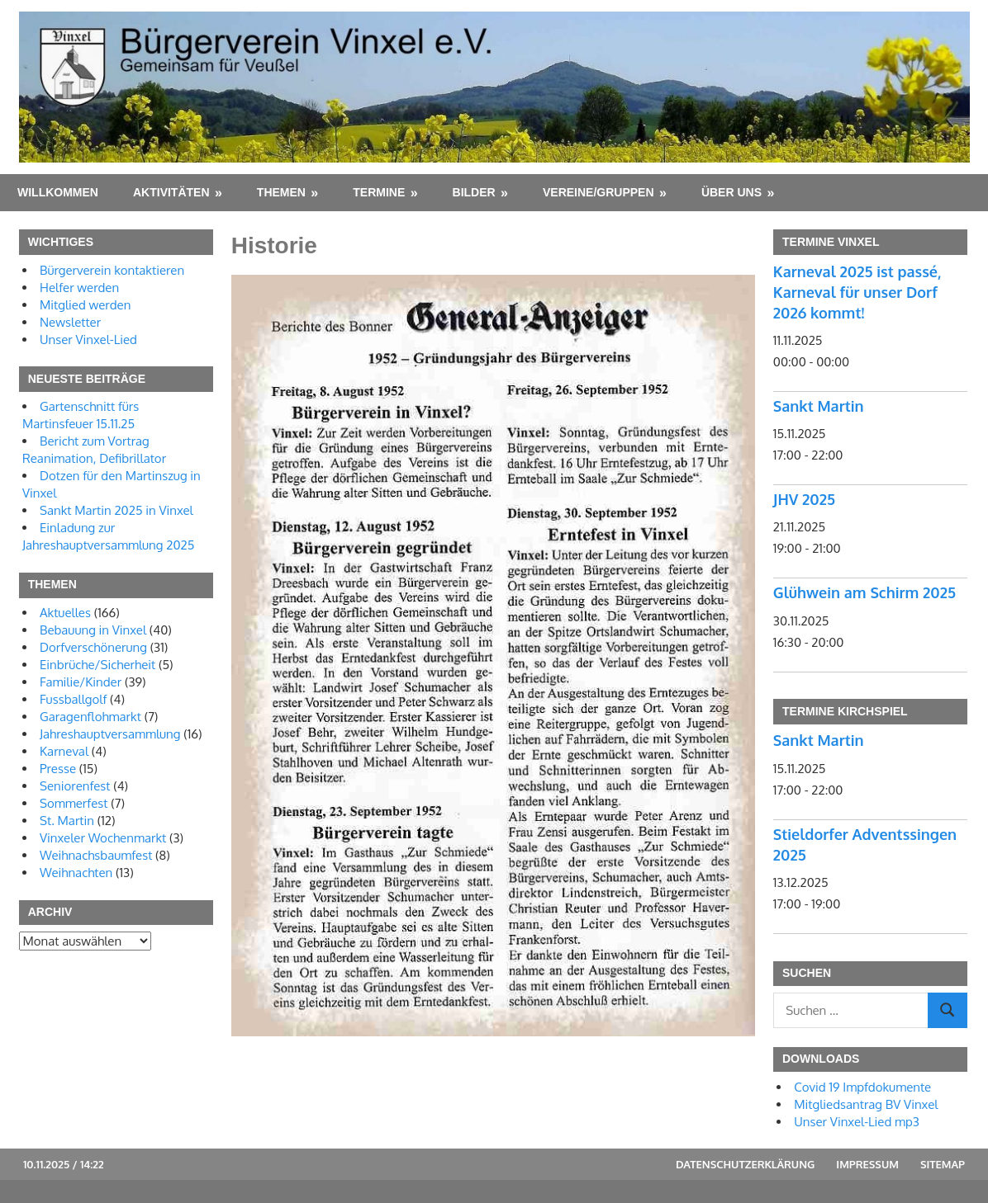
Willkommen (57, 192)
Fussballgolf (73, 699)
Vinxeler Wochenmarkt (103, 838)
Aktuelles (65, 612)
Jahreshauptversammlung (110, 734)
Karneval (64, 751)
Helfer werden (79, 287)
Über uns (731, 192)
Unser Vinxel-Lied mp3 (856, 1122)
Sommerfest (73, 803)
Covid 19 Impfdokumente (862, 1087)
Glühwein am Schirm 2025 (864, 592)
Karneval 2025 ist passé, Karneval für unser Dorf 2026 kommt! (857, 292)
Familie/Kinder (80, 682)
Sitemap (942, 1164)
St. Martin (67, 820)
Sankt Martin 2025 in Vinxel (116, 510)
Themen (281, 192)
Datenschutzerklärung (745, 1164)
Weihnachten (76, 872)
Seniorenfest (75, 786)
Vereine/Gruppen (598, 192)
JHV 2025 (804, 499)
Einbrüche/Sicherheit (97, 664)
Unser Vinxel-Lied (88, 339)
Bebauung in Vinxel (93, 630)
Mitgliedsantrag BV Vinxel (866, 1104)
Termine (379, 192)
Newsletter (70, 322)
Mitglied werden (85, 305)
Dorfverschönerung (93, 647)
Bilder (474, 192)
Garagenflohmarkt (90, 716)
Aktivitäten (171, 192)
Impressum (867, 1164)
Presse (58, 768)
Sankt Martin (818, 406)
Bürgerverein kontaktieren (112, 270)
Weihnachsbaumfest (96, 855)
